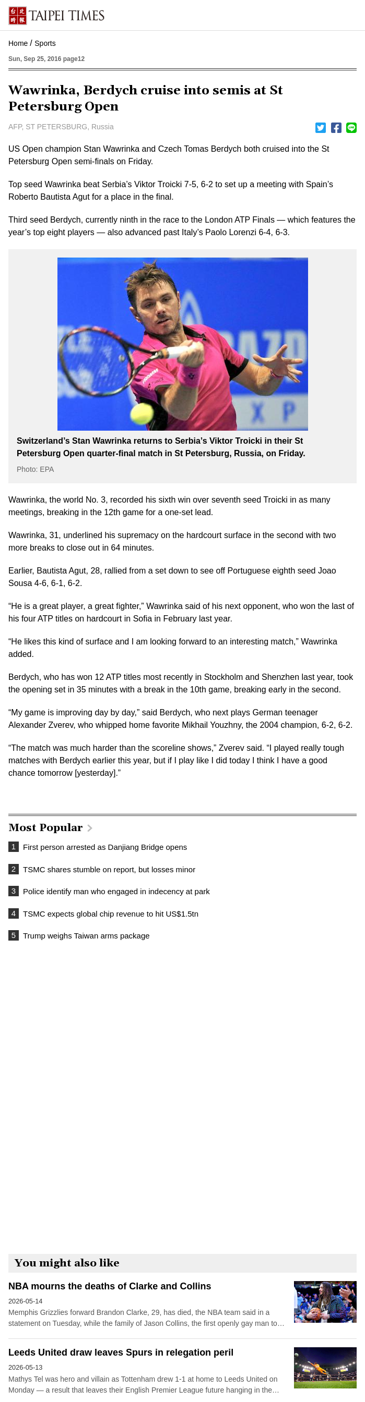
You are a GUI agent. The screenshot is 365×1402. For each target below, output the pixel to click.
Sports (44, 43)
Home (18, 43)
